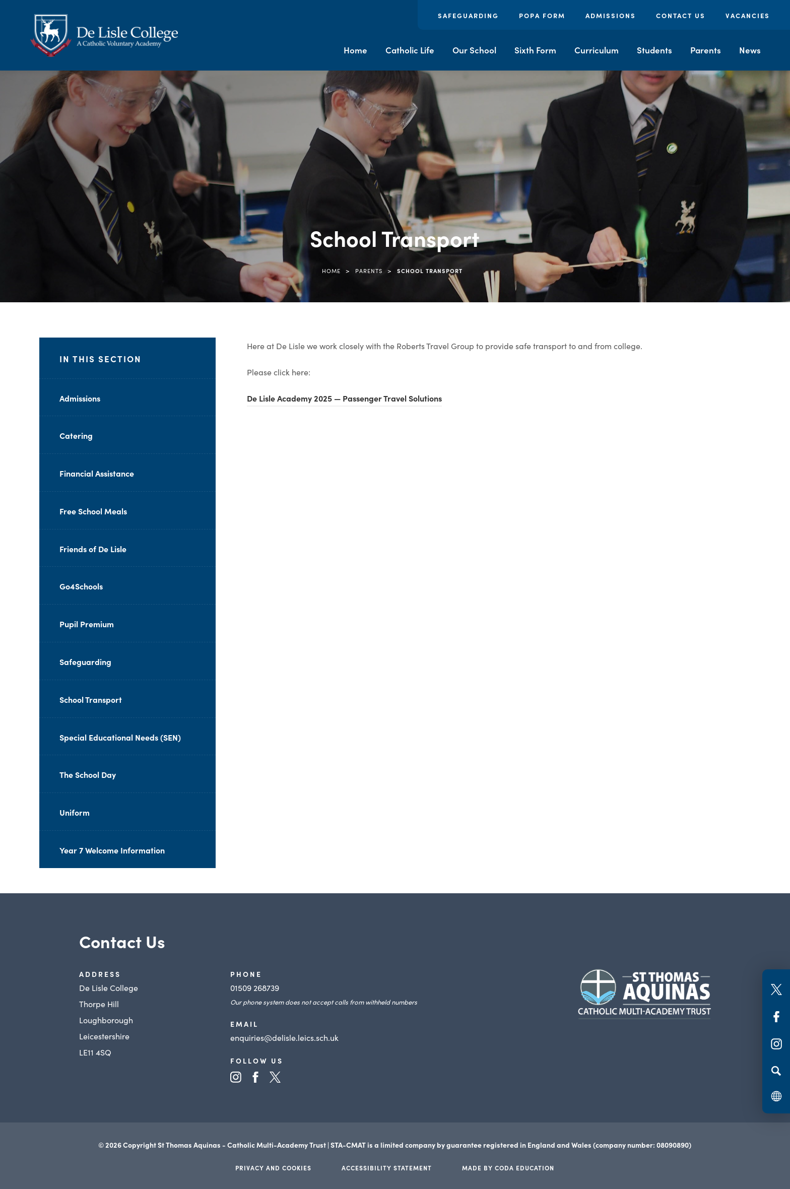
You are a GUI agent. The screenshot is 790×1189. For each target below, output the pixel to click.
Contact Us (680, 15)
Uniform (74, 812)
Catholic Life (409, 50)
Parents (705, 50)
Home (355, 50)
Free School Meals (93, 510)
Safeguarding (468, 15)
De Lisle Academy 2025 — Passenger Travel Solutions (344, 398)
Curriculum (596, 50)
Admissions (610, 15)
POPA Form (542, 15)
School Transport (90, 699)
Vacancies (748, 15)
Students (654, 50)
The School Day (87, 774)
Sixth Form (535, 50)
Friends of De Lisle (92, 548)
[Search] (776, 1070)
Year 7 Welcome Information (112, 849)
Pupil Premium (86, 623)
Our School (474, 50)
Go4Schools (81, 585)
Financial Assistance (96, 473)
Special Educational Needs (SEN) (120, 737)
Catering (76, 435)
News (750, 50)
